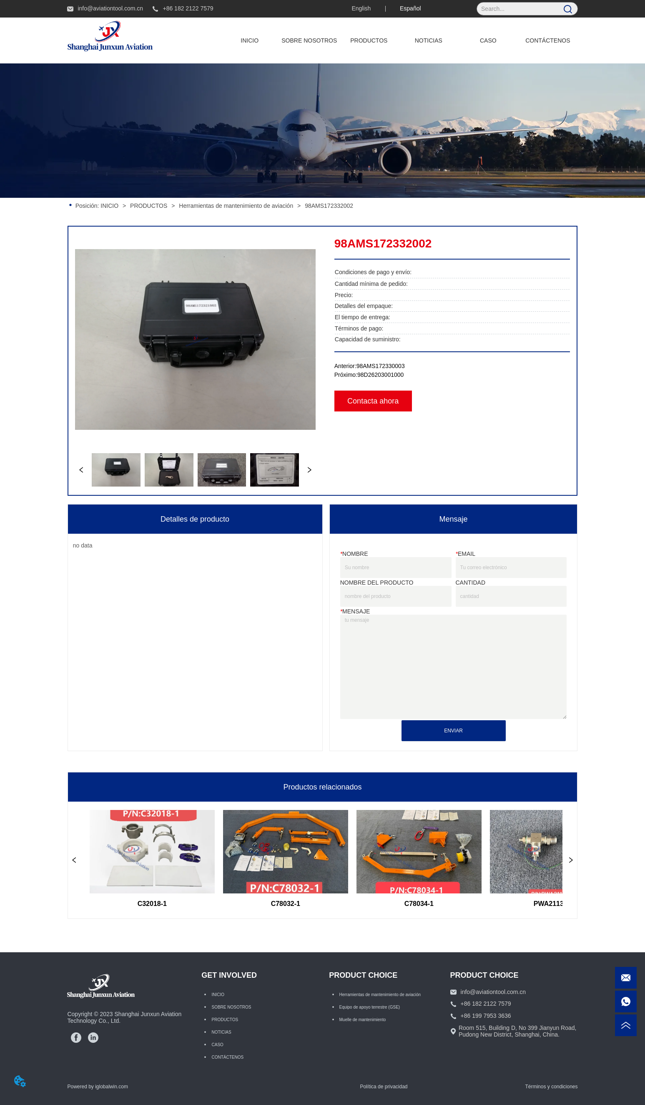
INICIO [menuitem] (250, 40)
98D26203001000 (380, 374)
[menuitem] (369, 40)
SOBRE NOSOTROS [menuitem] (309, 40)
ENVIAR (453, 731)
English (361, 8)
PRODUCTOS (148, 205)
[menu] (398, 40)
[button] (369, 40)
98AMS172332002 (328, 205)
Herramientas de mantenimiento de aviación (236, 205)
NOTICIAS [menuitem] (428, 40)
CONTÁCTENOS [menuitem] (547, 40)
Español (410, 8)
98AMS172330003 (380, 366)
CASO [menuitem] (488, 40)
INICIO (109, 205)
